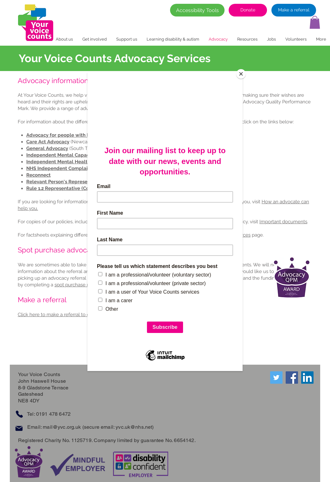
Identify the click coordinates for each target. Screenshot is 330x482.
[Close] (241, 74)
